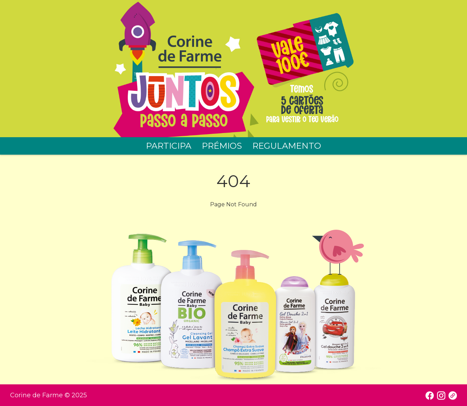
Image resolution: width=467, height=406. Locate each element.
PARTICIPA (168, 146)
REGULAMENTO (286, 146)
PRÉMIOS (222, 146)
